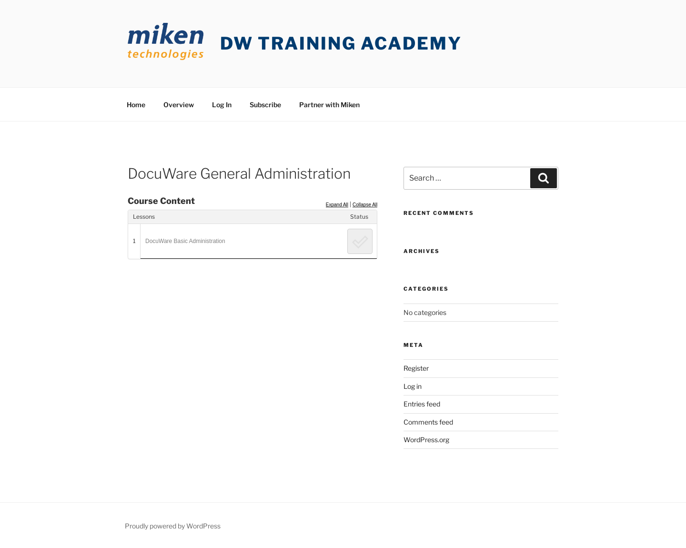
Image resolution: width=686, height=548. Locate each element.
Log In (222, 105)
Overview (178, 105)
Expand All (337, 204)
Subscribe (265, 105)
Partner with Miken (329, 105)
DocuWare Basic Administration (185, 241)
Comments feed (428, 422)
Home (136, 105)
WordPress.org (426, 440)
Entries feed (422, 404)
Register (416, 368)
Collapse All (365, 204)
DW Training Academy (341, 43)
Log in (413, 386)
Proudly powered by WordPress (173, 526)
